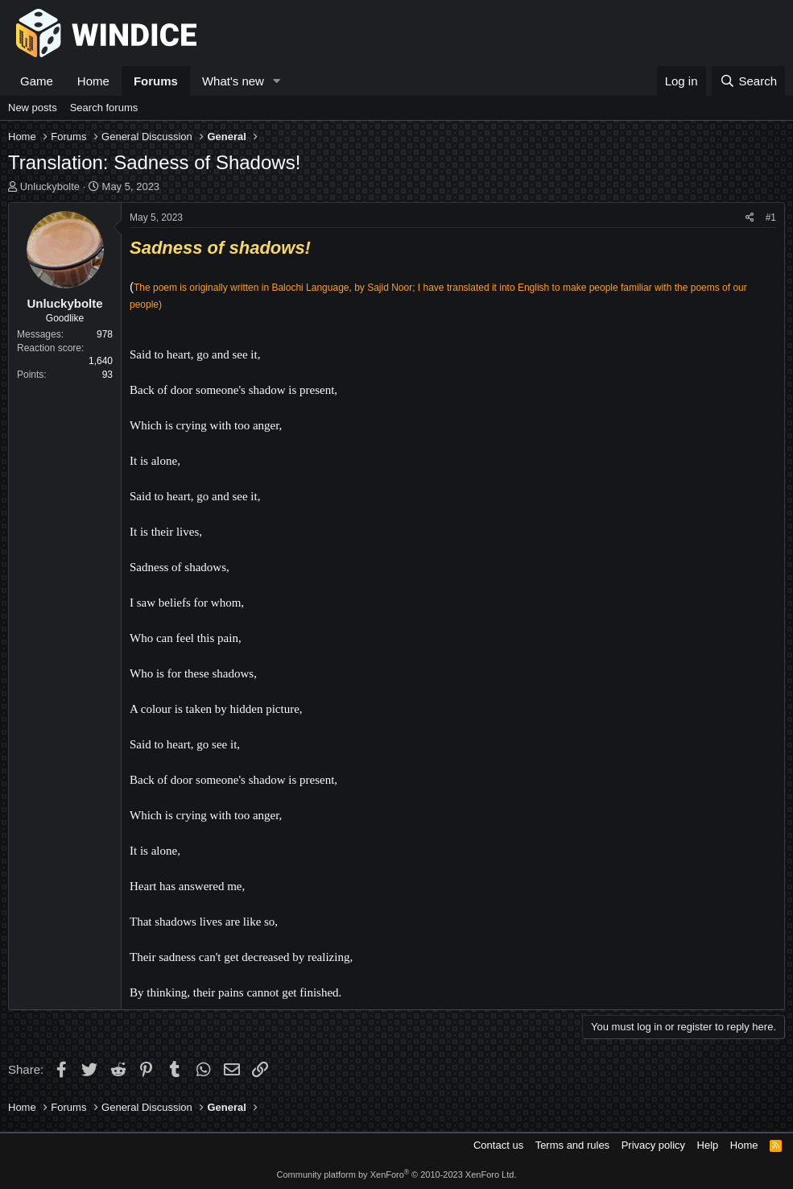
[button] (277, 81)
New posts (32, 108)
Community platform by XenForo (397, 1174)
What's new (233, 81)
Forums (156, 81)
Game (36, 81)
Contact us (498, 1145)
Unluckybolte (50, 186)
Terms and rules (572, 1145)
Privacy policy (653, 1145)
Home (93, 81)
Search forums (104, 108)
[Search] (748, 81)
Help (708, 1145)
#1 (771, 217)
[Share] (750, 218)
